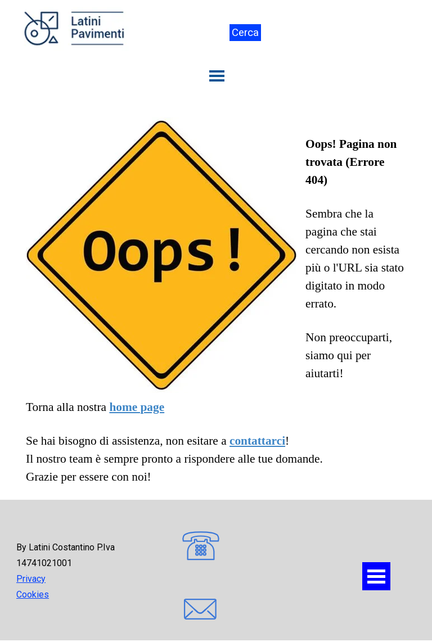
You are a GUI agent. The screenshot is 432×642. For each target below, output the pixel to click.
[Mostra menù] (217, 76)
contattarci (257, 440)
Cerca (245, 32)
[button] (200, 547)
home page (136, 407)
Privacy (31, 578)
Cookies (32, 594)
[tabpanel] (216, 301)
